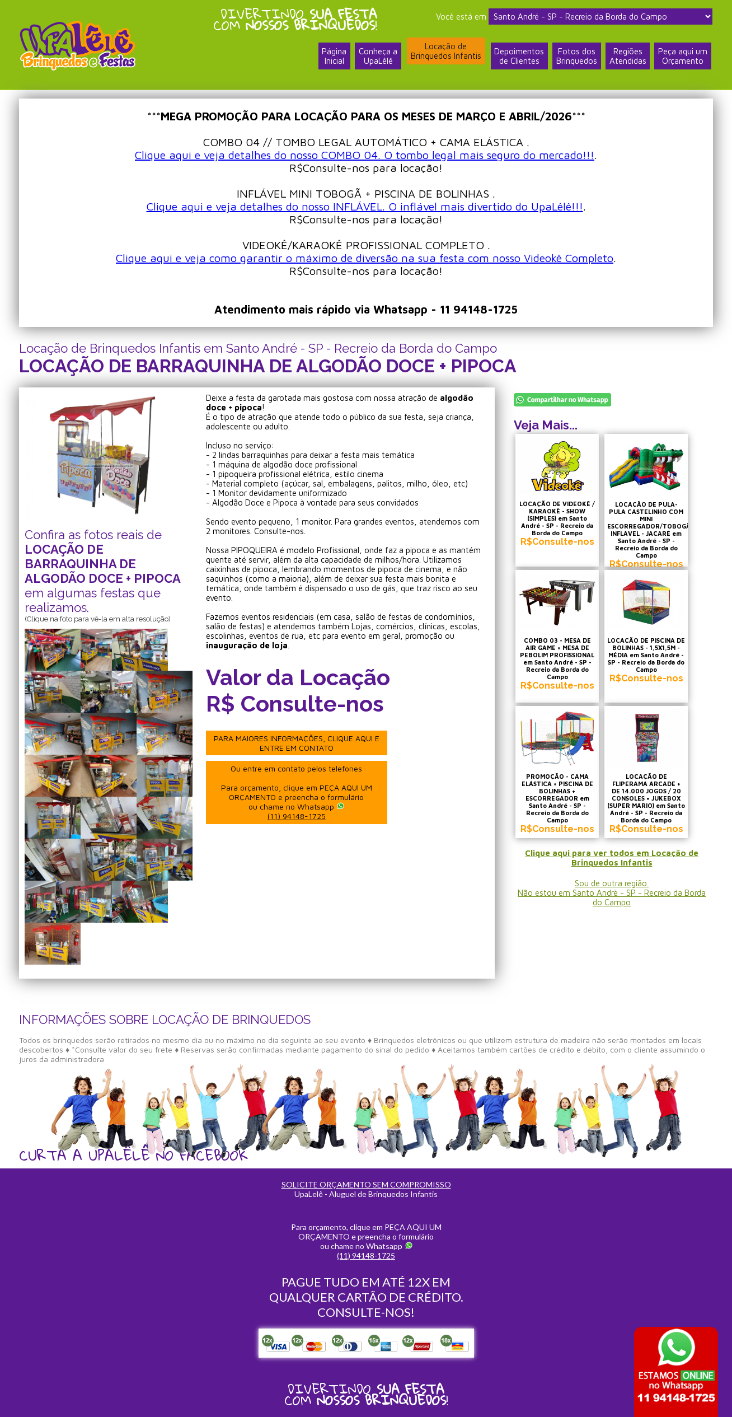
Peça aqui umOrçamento (682, 57)
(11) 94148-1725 (298, 816)
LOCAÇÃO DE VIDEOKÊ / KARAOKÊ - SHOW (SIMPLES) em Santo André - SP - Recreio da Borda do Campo (559, 522)
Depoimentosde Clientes (518, 57)
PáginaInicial (333, 57)
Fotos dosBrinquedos (576, 57)
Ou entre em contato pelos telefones (298, 792)
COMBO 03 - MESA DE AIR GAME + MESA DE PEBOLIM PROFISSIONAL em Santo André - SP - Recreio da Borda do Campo (559, 660)
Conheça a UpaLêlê (377, 57)
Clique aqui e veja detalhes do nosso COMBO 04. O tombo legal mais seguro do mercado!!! (364, 154)
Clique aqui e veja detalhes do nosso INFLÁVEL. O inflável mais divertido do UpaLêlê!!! (365, 206)
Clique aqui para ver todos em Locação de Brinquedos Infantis (612, 863)
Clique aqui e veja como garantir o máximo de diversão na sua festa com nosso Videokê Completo (364, 257)
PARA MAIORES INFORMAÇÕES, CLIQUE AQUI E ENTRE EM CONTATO (298, 742)
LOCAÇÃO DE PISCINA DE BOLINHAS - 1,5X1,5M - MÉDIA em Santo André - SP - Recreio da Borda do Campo (653, 660)
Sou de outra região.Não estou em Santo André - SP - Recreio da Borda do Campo (612, 898)
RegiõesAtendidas (627, 57)
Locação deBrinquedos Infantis (445, 52)
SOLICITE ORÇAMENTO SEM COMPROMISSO (366, 1184)
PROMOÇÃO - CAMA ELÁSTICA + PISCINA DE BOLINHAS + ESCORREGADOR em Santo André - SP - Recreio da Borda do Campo (559, 805)
